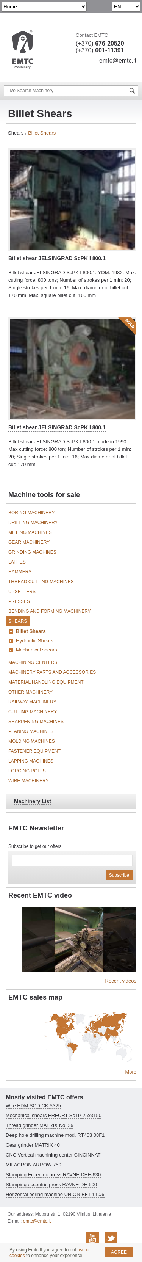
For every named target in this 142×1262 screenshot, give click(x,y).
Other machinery (30, 692)
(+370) (100, 43)
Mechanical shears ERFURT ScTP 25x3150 (53, 1115)
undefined (44, 7)
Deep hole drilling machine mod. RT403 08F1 (55, 1135)
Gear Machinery (29, 542)
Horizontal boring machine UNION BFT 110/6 (55, 1194)
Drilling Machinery (33, 522)
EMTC (23, 50)
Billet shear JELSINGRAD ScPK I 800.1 (57, 258)
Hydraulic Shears (34, 641)
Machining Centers (32, 662)
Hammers (19, 571)
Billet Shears (31, 631)
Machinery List (32, 801)
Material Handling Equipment (46, 682)
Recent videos (120, 981)
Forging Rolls (27, 771)
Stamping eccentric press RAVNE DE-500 (51, 1184)
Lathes (17, 562)
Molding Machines (31, 741)
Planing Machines (30, 731)
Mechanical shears (36, 650)
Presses (19, 601)
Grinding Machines (32, 552)
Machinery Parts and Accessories (52, 672)
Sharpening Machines (36, 721)
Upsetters (22, 591)
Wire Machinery (28, 780)
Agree (119, 1252)
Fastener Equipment (34, 751)
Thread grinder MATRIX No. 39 (39, 1125)
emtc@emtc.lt (117, 60)
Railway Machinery (32, 702)
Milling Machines (30, 532)
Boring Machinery (31, 512)
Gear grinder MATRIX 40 (33, 1145)
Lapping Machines (30, 761)
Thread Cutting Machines (41, 581)
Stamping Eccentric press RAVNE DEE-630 (53, 1174)
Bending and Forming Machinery (49, 611)
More (130, 1072)
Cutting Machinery (32, 711)
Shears (15, 133)
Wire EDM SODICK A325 (33, 1105)
